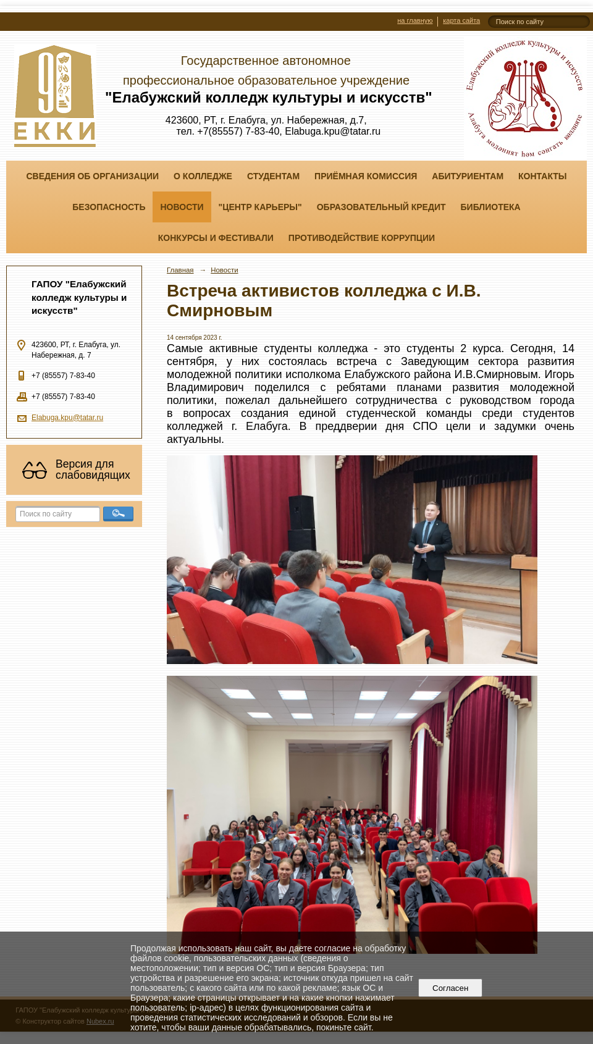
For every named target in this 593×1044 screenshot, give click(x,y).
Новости (181, 207)
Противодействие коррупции (361, 238)
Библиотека (491, 207)
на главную (414, 20)
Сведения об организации (92, 176)
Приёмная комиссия (365, 176)
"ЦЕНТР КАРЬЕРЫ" (260, 207)
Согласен (450, 988)
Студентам (273, 176)
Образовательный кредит (381, 207)
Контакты (542, 176)
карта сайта (461, 20)
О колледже (203, 176)
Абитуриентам (467, 176)
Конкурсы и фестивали (216, 238)
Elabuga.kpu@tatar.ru (67, 417)
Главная (180, 270)
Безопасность (108, 207)
